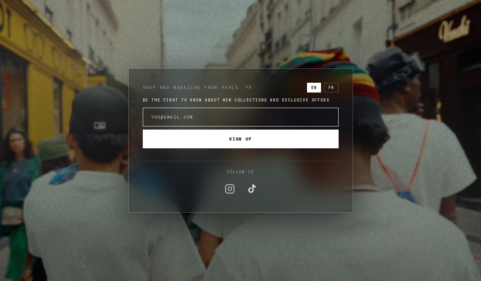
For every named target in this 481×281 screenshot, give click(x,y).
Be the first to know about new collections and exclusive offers (236, 100)
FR (331, 87)
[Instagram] (229, 189)
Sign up (240, 139)
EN (314, 87)
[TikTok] (251, 189)
